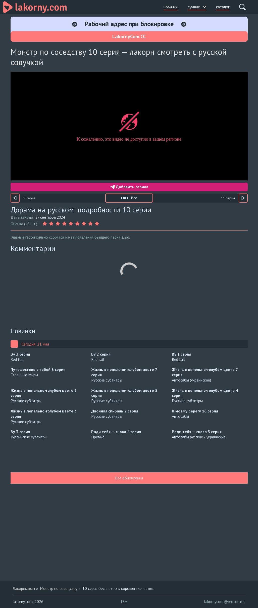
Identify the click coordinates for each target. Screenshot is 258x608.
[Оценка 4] (64, 223)
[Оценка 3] (58, 223)
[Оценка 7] (84, 223)
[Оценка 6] (77, 223)
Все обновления (129, 477)
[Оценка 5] (71, 223)
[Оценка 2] (51, 223)
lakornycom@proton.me (224, 601)
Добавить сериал (129, 186)
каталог (222, 6)
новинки (171, 6)
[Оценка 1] (45, 223)
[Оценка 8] (90, 223)
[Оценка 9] (97, 223)
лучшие (196, 6)
